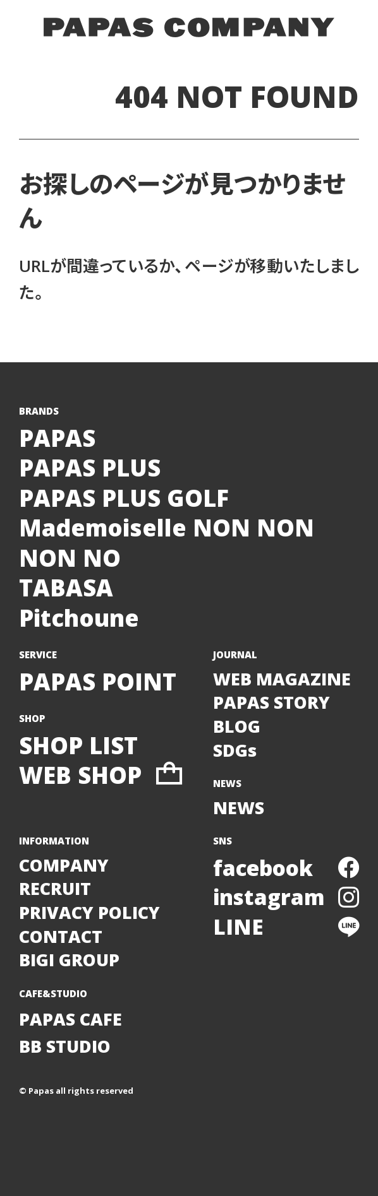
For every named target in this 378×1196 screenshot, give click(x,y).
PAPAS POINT (97, 682)
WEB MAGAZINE (282, 678)
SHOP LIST (78, 746)
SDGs (235, 750)
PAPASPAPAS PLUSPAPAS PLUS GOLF (124, 468)
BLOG (236, 726)
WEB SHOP (100, 776)
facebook (286, 867)
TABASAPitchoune (79, 603)
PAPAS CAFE (70, 1019)
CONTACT (60, 936)
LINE (286, 926)
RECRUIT (55, 888)
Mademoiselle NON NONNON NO (166, 543)
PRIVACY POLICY (89, 912)
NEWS (238, 807)
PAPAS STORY (271, 702)
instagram (286, 896)
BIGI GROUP (69, 959)
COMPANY (64, 865)
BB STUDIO (65, 1046)
